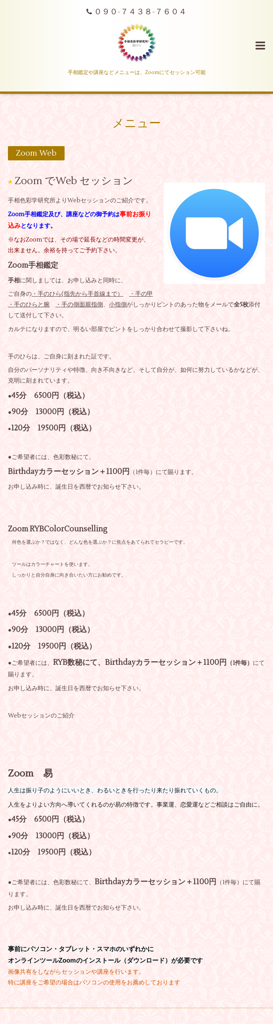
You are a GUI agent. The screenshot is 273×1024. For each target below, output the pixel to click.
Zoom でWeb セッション (74, 180)
